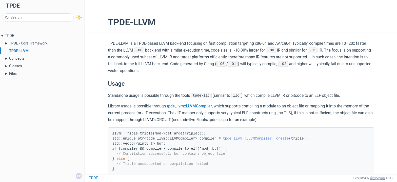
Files (13, 74)
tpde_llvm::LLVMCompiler (189, 106)
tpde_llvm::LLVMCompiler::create (256, 138)
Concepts (17, 58)
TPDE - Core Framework (28, 43)
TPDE (9, 36)
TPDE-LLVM (19, 51)
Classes (15, 66)
